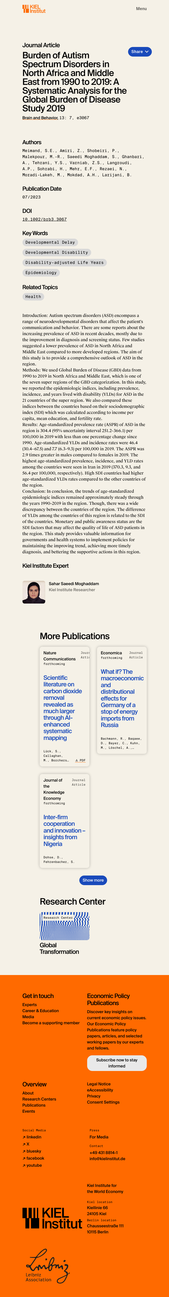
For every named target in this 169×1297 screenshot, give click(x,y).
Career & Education (40, 1010)
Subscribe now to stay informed (116, 1063)
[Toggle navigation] (141, 9)
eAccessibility (100, 1090)
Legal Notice (99, 1084)
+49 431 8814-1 (104, 1152)
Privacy (94, 1096)
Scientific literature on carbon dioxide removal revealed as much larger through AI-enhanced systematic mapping (62, 708)
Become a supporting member (51, 1023)
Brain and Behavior (39, 117)
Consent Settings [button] (103, 1102)
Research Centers (39, 1099)
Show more (93, 880)
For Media (99, 1137)
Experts (29, 1004)
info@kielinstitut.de (108, 1158)
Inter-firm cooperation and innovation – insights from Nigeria (64, 830)
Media (28, 1016)
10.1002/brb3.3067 (44, 219)
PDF (80, 760)
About (28, 1093)
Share (137, 51)
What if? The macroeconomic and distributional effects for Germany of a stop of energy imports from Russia (122, 698)
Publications (34, 1105)
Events (28, 1111)
